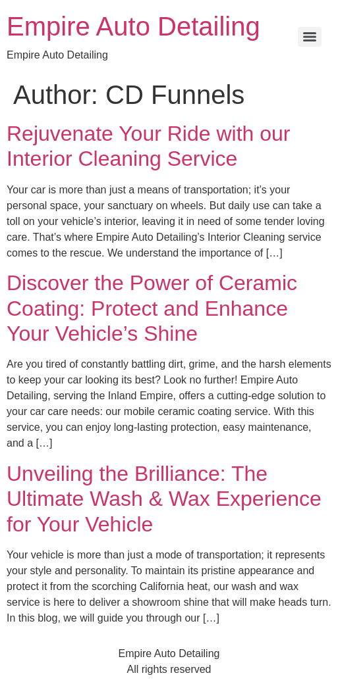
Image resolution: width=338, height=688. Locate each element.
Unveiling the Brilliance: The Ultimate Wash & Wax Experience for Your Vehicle (164, 499)
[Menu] (310, 37)
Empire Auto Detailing (133, 26)
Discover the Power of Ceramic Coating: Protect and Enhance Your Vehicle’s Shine (152, 308)
